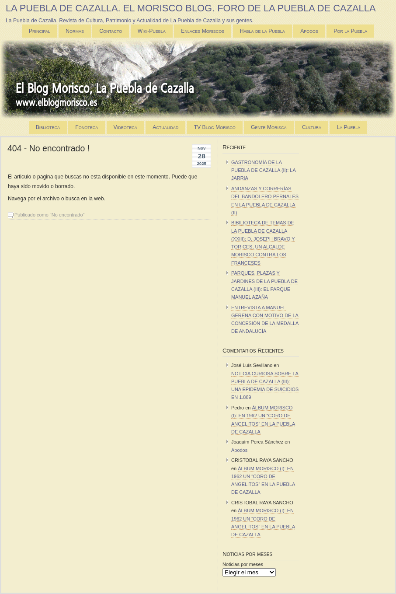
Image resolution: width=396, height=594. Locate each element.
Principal (39, 31)
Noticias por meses (242, 564)
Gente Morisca (268, 127)
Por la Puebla (350, 31)
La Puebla (348, 127)
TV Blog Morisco (215, 127)
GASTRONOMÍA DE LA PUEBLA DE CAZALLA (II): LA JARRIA (263, 170)
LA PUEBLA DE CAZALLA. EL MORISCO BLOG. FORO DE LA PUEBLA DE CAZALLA (191, 8)
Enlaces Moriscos (202, 31)
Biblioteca (48, 127)
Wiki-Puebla (152, 31)
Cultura (311, 127)
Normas (75, 31)
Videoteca (125, 127)
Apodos (309, 31)
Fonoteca (86, 127)
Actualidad (165, 127)
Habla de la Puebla (262, 31)
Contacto (110, 31)
